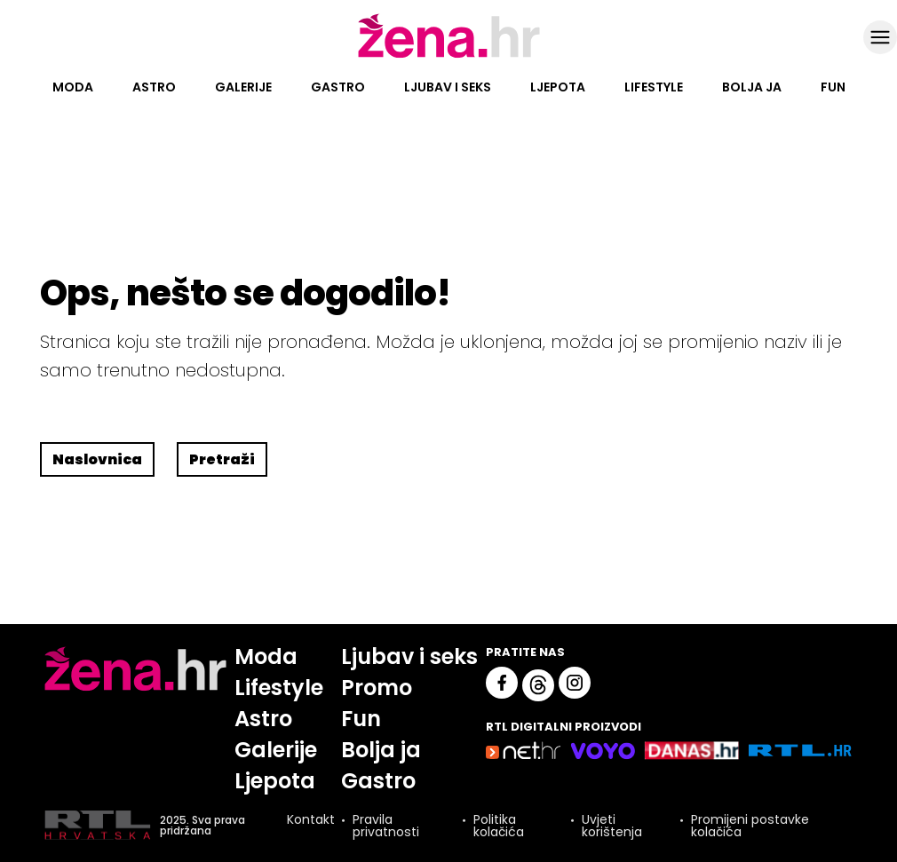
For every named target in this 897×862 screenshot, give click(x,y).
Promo (376, 687)
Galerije (243, 87)
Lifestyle (653, 87)
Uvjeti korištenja (612, 825)
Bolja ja (752, 87)
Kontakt (311, 820)
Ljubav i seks (447, 87)
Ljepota (557, 87)
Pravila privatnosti (386, 825)
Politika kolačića (498, 825)
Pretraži (222, 459)
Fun (833, 87)
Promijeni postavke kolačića (750, 825)
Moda (72, 87)
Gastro (338, 87)
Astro (154, 87)
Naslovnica (97, 459)
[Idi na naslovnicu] (449, 56)
